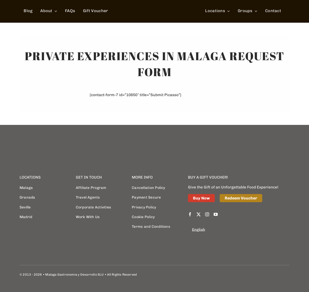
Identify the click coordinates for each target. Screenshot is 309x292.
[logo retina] (42, 141)
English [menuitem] (198, 230)
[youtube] (216, 214)
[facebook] (190, 214)
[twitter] (199, 214)
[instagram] (207, 214)
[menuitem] (198, 229)
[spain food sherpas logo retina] (155, 3)
